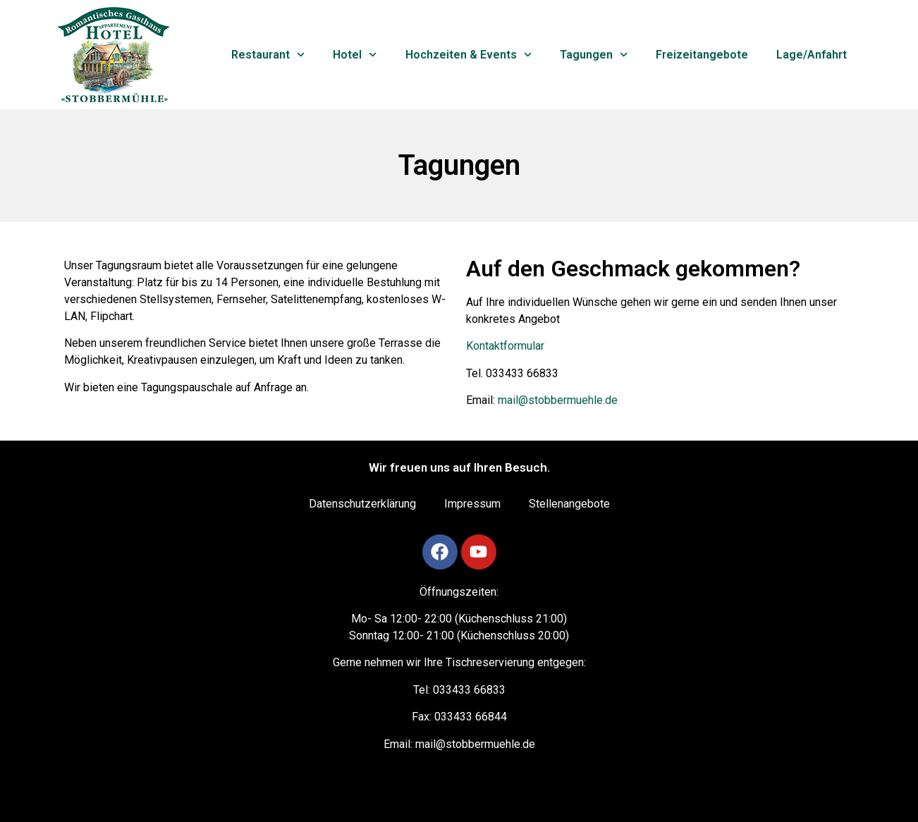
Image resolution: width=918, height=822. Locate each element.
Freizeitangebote (702, 54)
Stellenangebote (569, 503)
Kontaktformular (505, 345)
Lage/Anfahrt (811, 54)
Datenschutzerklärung (362, 503)
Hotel (355, 55)
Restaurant (268, 55)
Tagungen (594, 55)
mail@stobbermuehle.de (558, 400)
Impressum (472, 503)
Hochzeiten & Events (468, 55)
